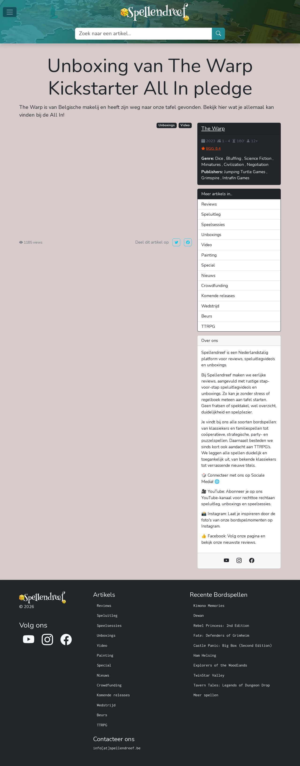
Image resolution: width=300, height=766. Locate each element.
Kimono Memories (209, 605)
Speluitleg (211, 214)
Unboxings (166, 125)
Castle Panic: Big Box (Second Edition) (233, 645)
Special (208, 265)
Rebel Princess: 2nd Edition (221, 625)
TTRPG (208, 326)
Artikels (104, 595)
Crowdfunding (214, 285)
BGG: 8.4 (213, 148)
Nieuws (208, 275)
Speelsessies (213, 224)
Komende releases (218, 296)
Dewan (199, 615)
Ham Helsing (205, 655)
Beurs (206, 316)
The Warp (213, 128)
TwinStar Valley (209, 675)
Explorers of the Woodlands (220, 665)
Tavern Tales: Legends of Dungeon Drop (232, 685)
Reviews (209, 204)
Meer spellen (206, 695)
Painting (209, 255)
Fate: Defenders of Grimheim (221, 635)
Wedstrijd (210, 306)
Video (185, 125)
